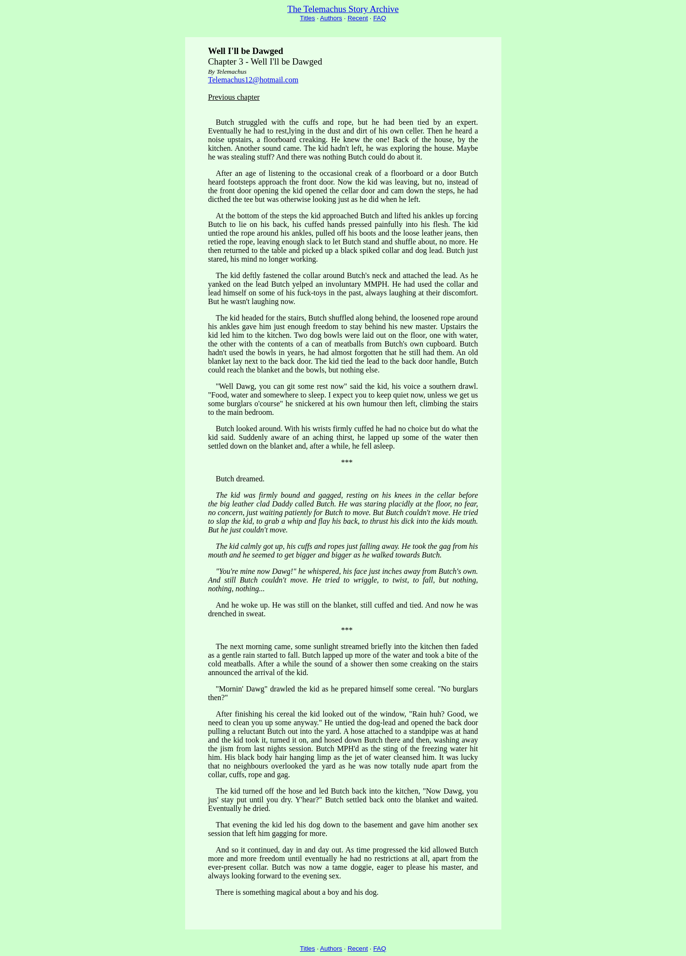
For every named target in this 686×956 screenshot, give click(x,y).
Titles (307, 18)
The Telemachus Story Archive (343, 9)
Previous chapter (234, 97)
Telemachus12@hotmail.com (253, 80)
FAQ (379, 18)
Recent (358, 18)
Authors (331, 18)
